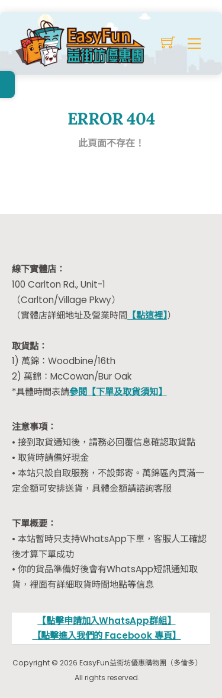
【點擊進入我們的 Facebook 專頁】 (107, 635)
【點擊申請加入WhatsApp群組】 (106, 620)
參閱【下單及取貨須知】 (118, 391)
